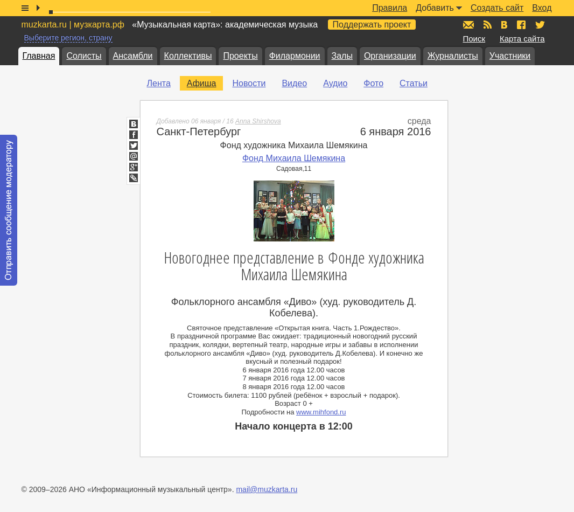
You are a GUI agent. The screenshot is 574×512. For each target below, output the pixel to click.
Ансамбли (133, 55)
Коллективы (188, 55)
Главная (39, 55)
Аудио (335, 83)
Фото (373, 83)
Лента (159, 83)
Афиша (201, 83)
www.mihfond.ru (321, 412)
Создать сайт (497, 7)
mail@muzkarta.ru (266, 489)
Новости (248, 83)
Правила (389, 7)
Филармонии (294, 55)
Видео (294, 83)
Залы (342, 55)
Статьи (414, 83)
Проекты (240, 55)
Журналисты (453, 55)
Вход (541, 7)
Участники (509, 55)
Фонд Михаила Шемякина (293, 158)
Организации (390, 55)
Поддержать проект (372, 24)
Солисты (83, 55)
